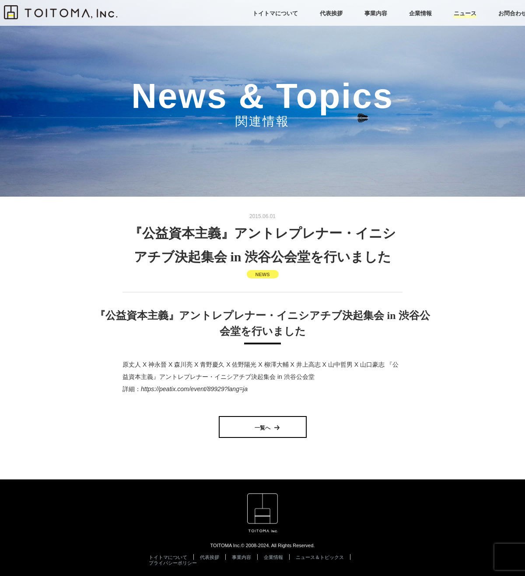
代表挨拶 (209, 557)
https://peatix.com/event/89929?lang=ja (194, 388)
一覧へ (262, 428)
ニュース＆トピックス (320, 557)
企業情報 (273, 557)
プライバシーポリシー (173, 563)
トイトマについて (168, 557)
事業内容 (241, 557)
